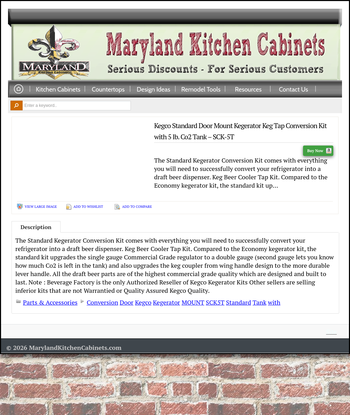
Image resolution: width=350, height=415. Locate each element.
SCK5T (215, 302)
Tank (260, 302)
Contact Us (293, 89)
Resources (248, 89)
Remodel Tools (201, 89)
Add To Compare (137, 206)
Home (18, 89)
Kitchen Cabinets (58, 89)
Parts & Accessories (50, 302)
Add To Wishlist (88, 206)
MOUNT (193, 302)
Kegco (143, 302)
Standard (238, 302)
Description (36, 227)
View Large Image (41, 206)
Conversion (102, 302)
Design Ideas (153, 89)
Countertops (108, 89)
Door (127, 302)
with (274, 302)
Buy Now (319, 151)
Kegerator (166, 302)
